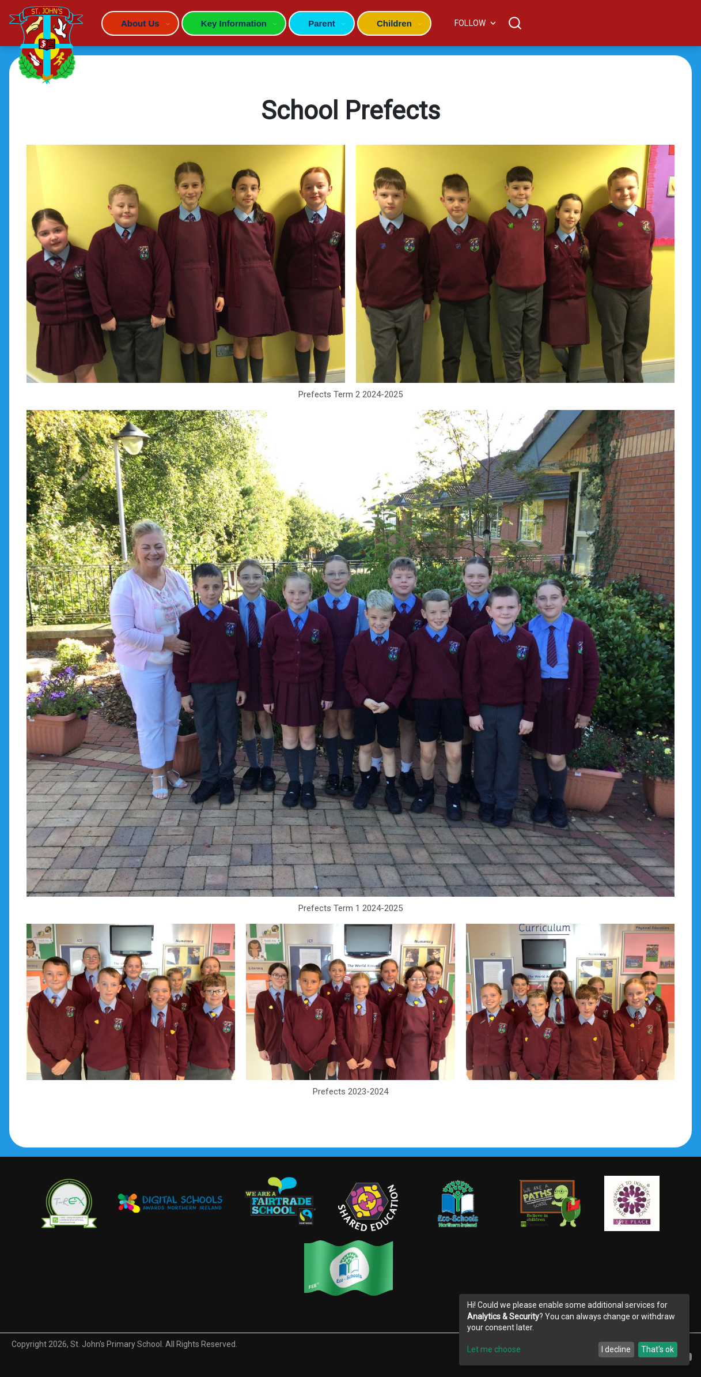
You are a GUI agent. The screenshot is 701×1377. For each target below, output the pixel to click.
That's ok (657, 1349)
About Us (140, 23)
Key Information (234, 23)
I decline (616, 1349)
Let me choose (494, 1349)
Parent (321, 23)
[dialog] (574, 1329)
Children (394, 23)
